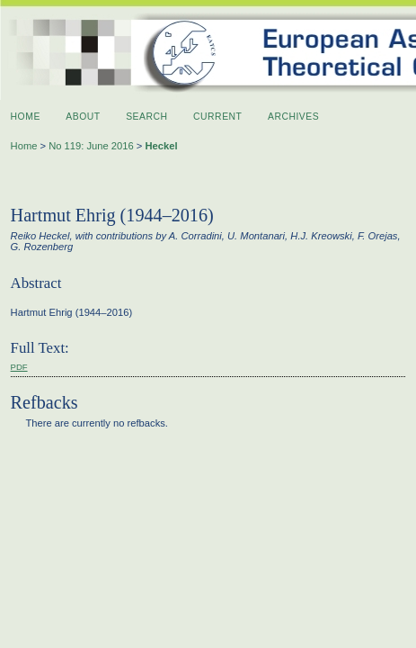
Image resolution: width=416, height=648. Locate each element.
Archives (293, 117)
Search (146, 117)
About (83, 117)
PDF (19, 367)
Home (25, 117)
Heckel (161, 145)
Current (217, 117)
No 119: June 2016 (91, 145)
